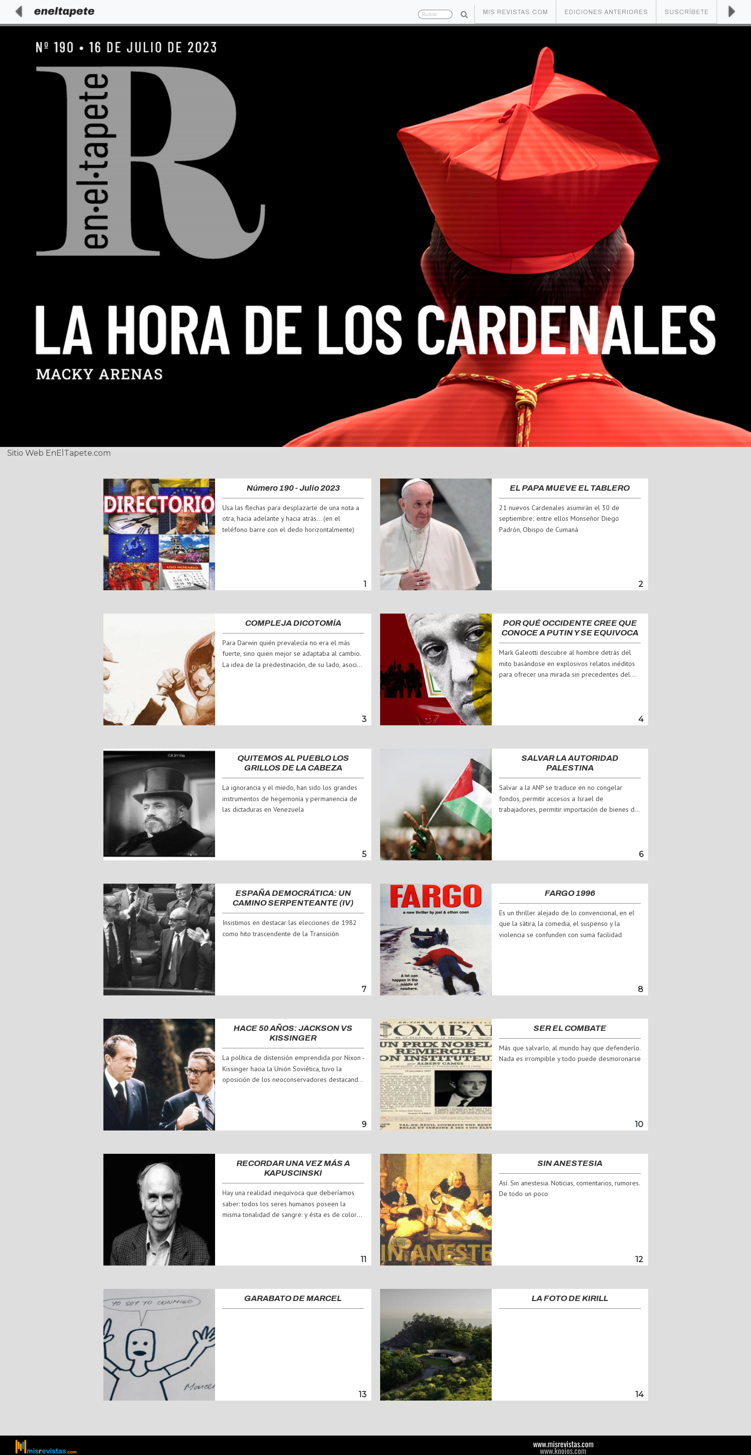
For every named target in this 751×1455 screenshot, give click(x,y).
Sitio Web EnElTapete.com (59, 453)
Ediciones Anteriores (606, 12)
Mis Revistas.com (515, 12)
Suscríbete (687, 12)
